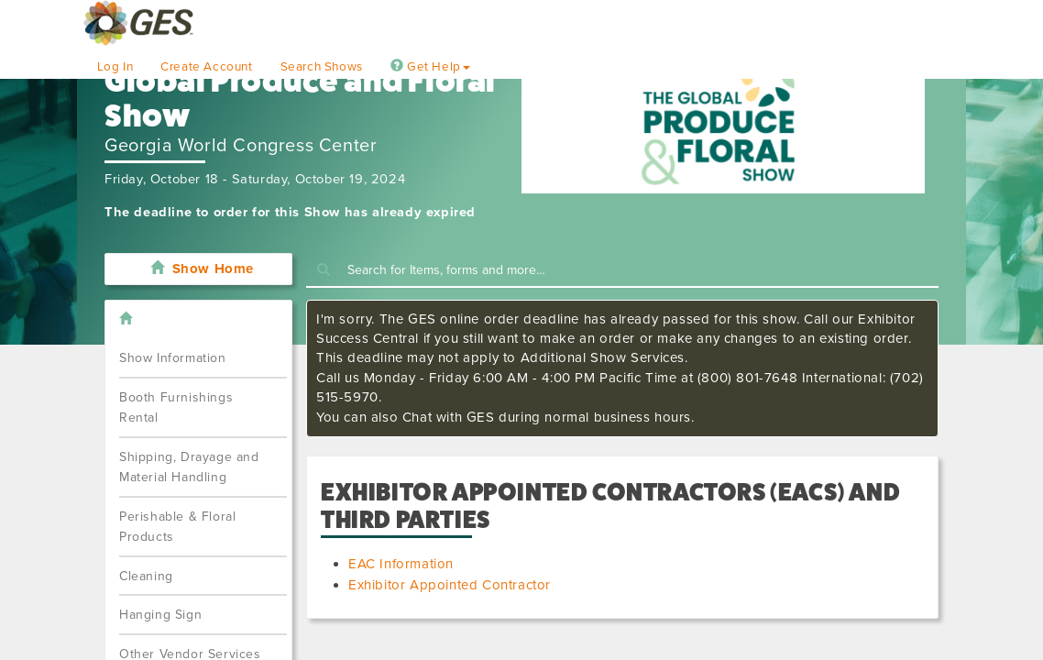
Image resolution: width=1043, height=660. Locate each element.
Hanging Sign (160, 614)
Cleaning (146, 576)
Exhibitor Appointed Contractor (449, 585)
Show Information (172, 358)
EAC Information (401, 564)
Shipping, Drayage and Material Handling (189, 467)
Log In (115, 67)
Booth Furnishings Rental (176, 408)
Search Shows (321, 67)
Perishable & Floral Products (177, 527)
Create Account (206, 67)
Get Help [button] (430, 67)
